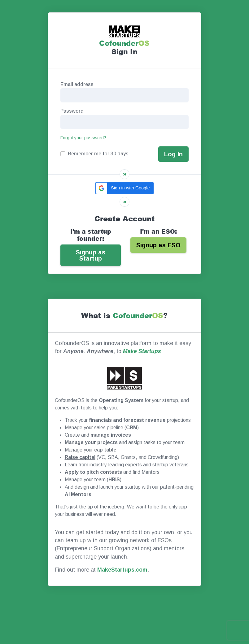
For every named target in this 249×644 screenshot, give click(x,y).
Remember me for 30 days (98, 153)
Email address (77, 84)
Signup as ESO (158, 245)
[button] (124, 188)
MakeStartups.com (122, 570)
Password (72, 111)
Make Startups (142, 351)
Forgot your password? (83, 137)
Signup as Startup (90, 255)
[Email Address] (124, 95)
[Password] (124, 122)
